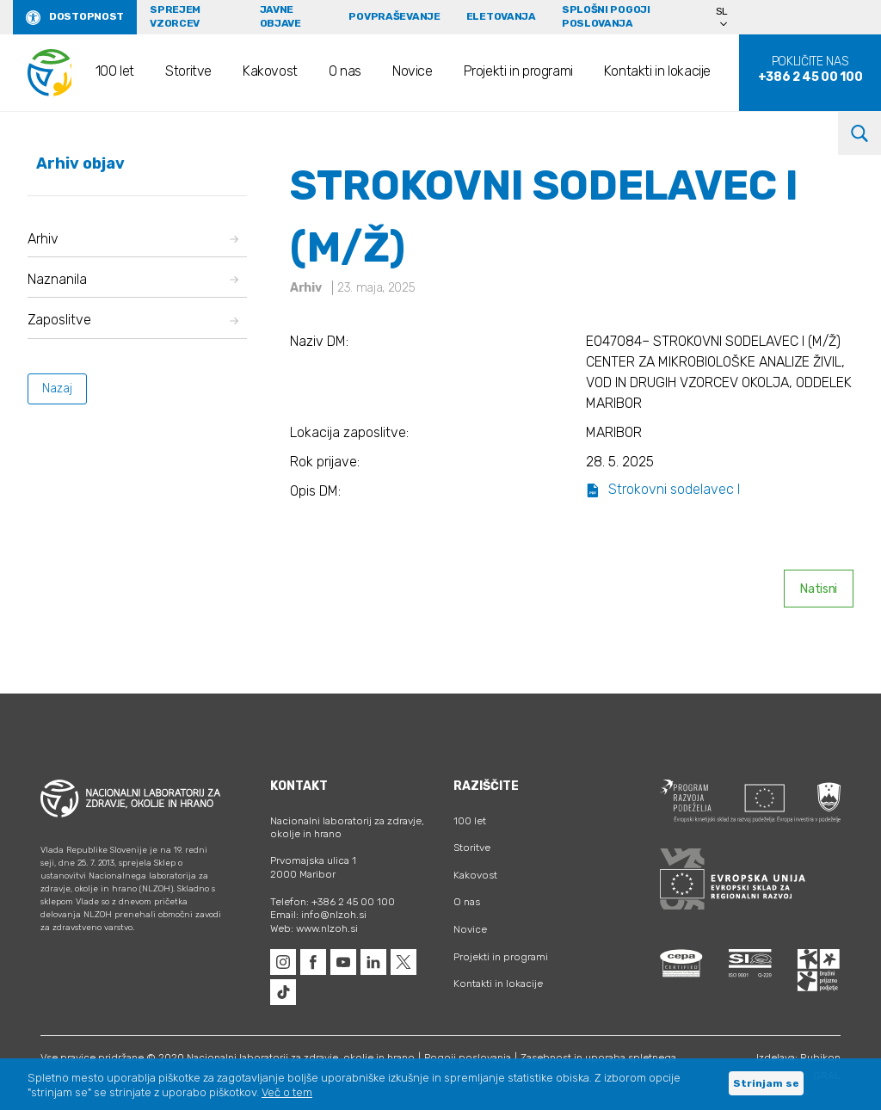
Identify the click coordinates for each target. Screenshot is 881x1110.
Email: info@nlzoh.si (318, 915)
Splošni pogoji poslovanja (606, 16)
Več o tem (287, 1092)
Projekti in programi (518, 71)
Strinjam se (766, 1083)
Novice (412, 71)
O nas (345, 71)
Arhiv (133, 239)
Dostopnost (86, 16)
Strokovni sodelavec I (663, 489)
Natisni (818, 589)
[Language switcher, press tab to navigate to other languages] (729, 17)
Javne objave (280, 16)
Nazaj (57, 388)
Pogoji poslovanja (467, 1057)
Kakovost (270, 71)
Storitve (188, 71)
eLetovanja (501, 16)
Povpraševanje (394, 16)
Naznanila (133, 279)
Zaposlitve (133, 319)
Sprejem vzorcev (175, 16)
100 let (114, 71)
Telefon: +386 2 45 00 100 (332, 902)
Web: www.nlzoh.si (314, 928)
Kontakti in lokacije (657, 71)
